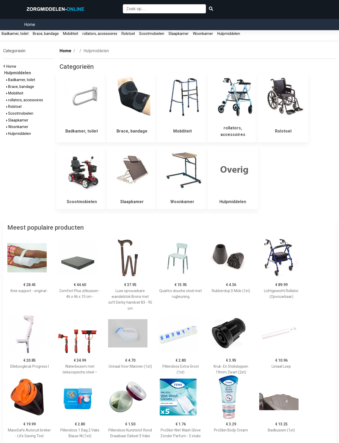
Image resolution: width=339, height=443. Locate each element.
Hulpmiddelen (229, 33)
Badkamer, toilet (15, 33)
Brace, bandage (45, 33)
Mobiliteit (70, 33)
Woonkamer (203, 33)
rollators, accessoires (100, 33)
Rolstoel (128, 33)
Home (29, 24)
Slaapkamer (178, 33)
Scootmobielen (151, 33)
